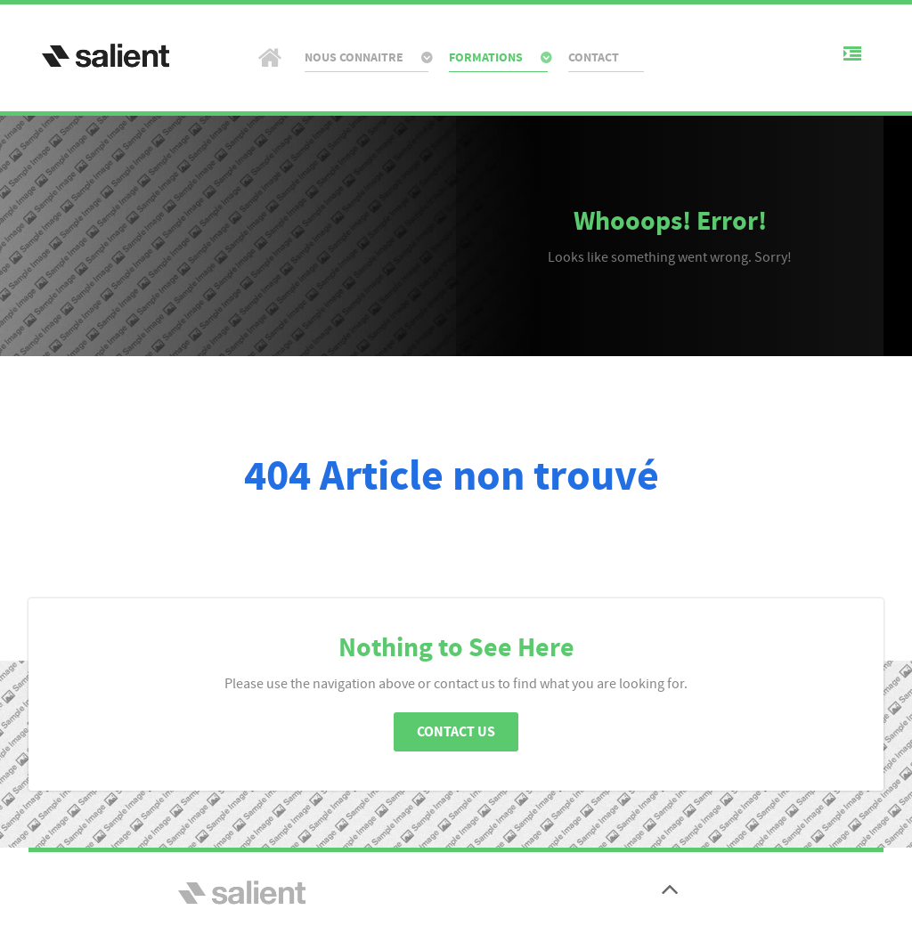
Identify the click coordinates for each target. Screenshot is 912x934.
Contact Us (456, 732)
